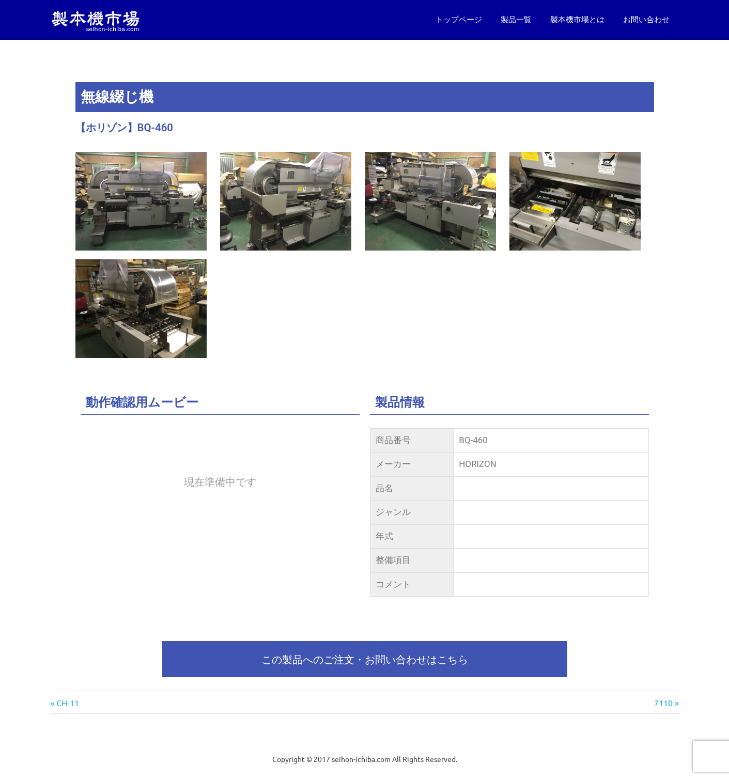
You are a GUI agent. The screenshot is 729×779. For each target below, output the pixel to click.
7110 (663, 702)
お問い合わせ (646, 19)
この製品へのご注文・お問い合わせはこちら (364, 658)
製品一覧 (516, 19)
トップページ (459, 19)
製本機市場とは (577, 19)
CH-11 (67, 702)
